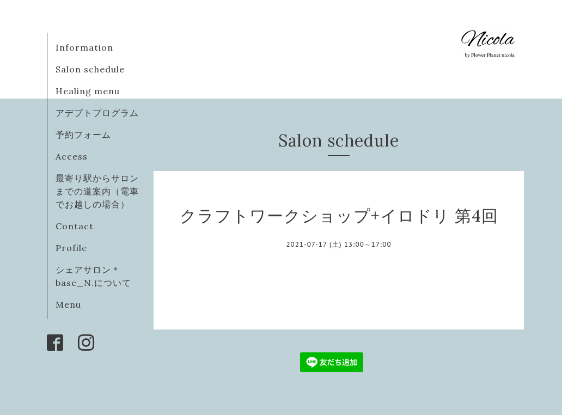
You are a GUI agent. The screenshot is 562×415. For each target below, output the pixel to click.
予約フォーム (83, 134)
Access (72, 156)
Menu (68, 304)
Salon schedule (90, 69)
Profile (71, 247)
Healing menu (88, 91)
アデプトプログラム (97, 112)
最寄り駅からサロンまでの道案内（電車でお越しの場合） (97, 191)
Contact (75, 226)
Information (84, 47)
